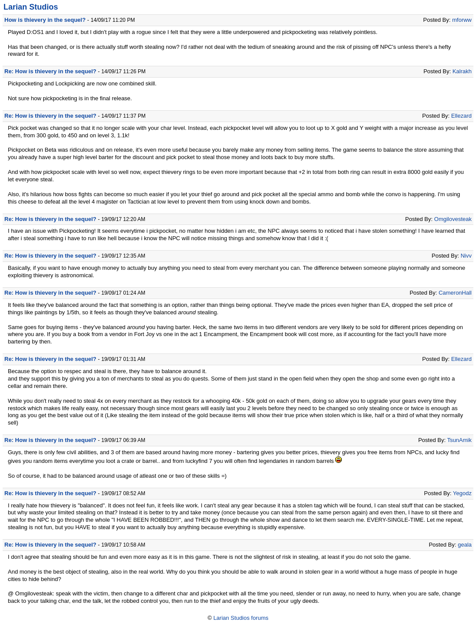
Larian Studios (30, 7)
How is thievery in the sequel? (44, 20)
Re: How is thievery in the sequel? (50, 71)
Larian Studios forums (240, 618)
